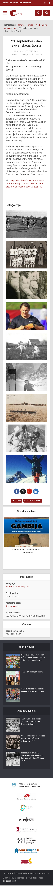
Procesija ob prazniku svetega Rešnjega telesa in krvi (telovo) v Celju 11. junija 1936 (32, 757)
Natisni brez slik (32, 501)
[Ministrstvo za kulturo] (26, 786)
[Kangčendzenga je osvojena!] (26, 469)
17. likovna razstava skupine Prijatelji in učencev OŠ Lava (32, 690)
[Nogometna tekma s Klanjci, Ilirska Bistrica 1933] (26, 346)
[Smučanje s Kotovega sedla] (26, 377)
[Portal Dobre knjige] (27, 852)
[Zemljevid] (38, 13)
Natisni (16, 501)
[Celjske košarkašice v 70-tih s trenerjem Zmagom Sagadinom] (26, 254)
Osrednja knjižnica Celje (31, 54)
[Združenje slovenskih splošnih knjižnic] (26, 830)
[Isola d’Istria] (26, 408)
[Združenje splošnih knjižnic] (26, 862)
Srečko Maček (12, 606)
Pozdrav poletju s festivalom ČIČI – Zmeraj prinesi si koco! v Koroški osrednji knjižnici (33, 658)
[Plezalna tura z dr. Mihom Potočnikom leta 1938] (26, 438)
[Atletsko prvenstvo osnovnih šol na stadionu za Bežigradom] (26, 224)
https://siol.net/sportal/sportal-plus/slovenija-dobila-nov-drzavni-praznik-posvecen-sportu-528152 (25, 183)
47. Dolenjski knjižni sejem (32, 672)
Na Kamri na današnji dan (17, 587)
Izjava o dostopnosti (34, 878)
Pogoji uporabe (17, 878)
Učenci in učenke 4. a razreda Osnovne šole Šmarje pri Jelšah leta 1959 (33, 739)
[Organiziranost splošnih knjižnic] (26, 797)
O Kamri (6, 878)
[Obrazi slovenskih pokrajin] (26, 841)
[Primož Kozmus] (26, 316)
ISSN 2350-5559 (9, 881)
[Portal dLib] (26, 819)
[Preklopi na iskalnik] (46, 13)
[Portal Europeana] (26, 808)
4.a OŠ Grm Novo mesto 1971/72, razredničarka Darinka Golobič (31, 722)
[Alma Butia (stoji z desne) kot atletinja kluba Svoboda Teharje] (26, 285)
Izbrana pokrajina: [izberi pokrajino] (17, 2)
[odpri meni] (5, 13)
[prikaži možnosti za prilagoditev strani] (45, 2)
